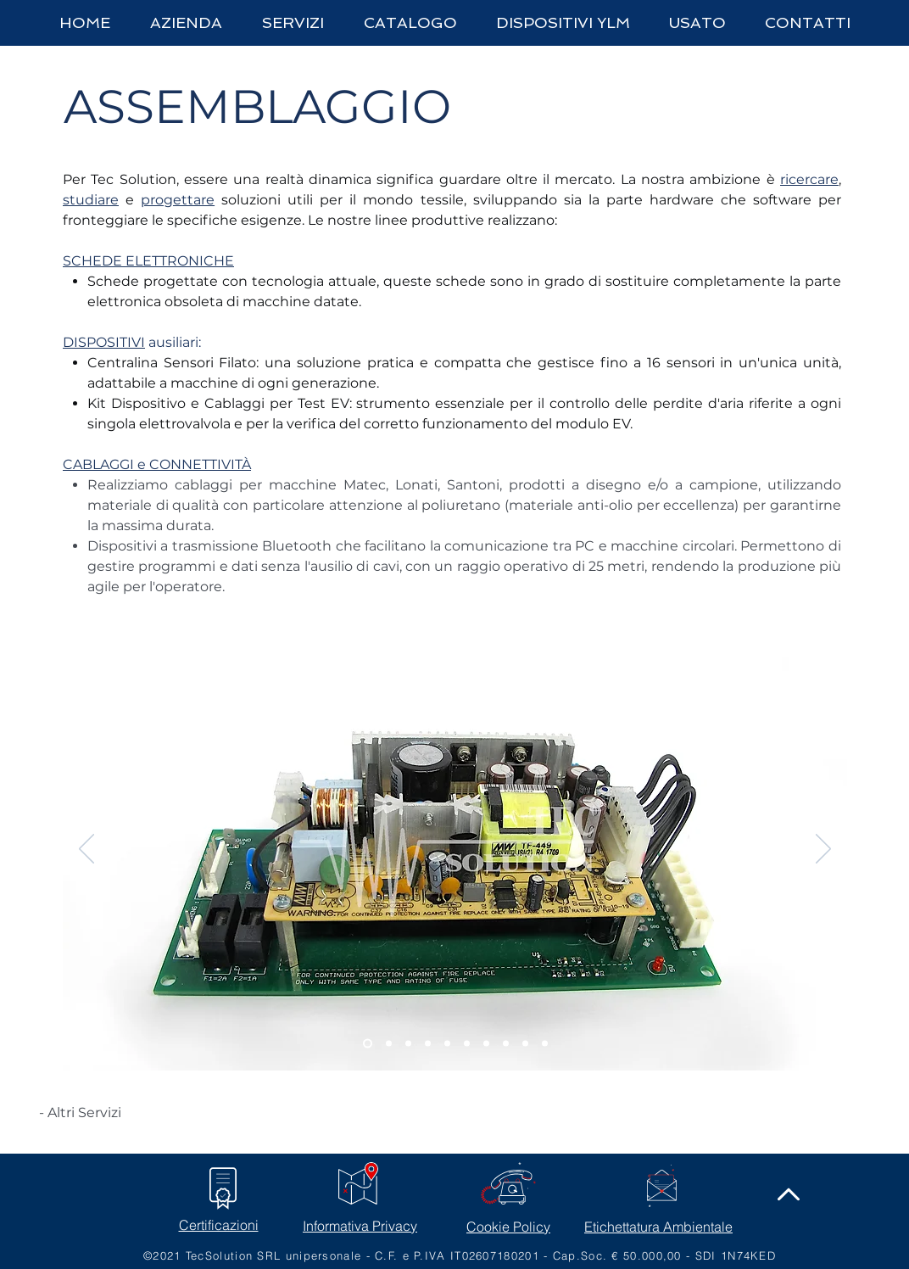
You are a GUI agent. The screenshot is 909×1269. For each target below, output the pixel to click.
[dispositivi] (447, 1044)
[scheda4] (428, 1044)
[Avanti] (823, 850)
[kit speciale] (545, 1044)
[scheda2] (389, 1044)
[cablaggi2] (486, 1044)
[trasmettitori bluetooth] (525, 1044)
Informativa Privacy (360, 1225)
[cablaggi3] (506, 1044)
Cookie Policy (508, 1226)
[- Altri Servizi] (80, 1113)
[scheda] (367, 1043)
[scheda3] (408, 1044)
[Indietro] (86, 850)
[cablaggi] (467, 1044)
